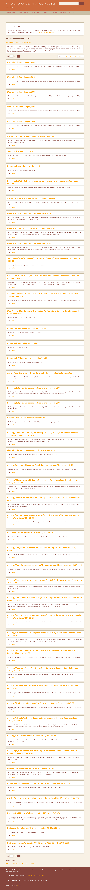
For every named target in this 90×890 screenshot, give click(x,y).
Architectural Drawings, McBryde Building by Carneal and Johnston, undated (39, 373)
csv (10, 863)
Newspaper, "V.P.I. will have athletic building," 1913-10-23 (31, 228)
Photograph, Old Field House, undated (23, 343)
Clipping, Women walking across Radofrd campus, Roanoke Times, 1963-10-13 (40, 465)
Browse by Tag (19, 42)
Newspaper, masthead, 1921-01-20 (29, 213)
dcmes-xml (18, 863)
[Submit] (82, 3)
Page (9, 56)
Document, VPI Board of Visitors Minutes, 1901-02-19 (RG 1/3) (33, 813)
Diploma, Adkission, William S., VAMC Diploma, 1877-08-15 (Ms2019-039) (38, 843)
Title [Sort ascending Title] (66, 56)
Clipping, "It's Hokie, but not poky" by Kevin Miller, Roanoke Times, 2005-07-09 (40, 703)
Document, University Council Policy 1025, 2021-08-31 (30, 533)
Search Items (27, 42)
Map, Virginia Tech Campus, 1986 (21, 122)
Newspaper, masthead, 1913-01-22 (29, 243)
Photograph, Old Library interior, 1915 (23, 166)
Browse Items (11, 12)
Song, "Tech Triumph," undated (20, 151)
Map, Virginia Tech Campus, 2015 (21, 77)
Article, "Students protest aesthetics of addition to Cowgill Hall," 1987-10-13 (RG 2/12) (43, 798)
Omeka (19, 885)
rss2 (32, 863)
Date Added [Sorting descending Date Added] (77, 56)
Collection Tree (46, 12)
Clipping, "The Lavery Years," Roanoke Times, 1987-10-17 (31, 736)
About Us (71, 12)
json (23, 863)
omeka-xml (28, 863)
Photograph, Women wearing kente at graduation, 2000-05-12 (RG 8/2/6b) (38, 783)
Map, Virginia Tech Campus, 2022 (21, 62)
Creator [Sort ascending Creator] (70, 56)
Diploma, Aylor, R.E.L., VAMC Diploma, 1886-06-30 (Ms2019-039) (34, 828)
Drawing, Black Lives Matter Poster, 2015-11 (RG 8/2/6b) (31, 768)
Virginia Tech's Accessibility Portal (45, 32)
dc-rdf (13, 863)
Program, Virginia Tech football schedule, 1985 (27, 418)
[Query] (71, 3)
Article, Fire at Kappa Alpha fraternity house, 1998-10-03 (31, 136)
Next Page (18, 56)
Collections (63, 12)
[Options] (80, 3)
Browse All (10, 42)
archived (14, 69)
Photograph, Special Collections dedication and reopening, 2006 (34, 388)
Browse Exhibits (35, 12)
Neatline (55, 12)
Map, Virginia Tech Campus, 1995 (21, 107)
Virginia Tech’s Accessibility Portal (35, 875)
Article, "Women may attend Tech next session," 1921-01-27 (32, 198)
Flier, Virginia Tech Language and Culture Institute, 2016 (31, 450)
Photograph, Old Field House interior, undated (26, 328)
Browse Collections (23, 12)
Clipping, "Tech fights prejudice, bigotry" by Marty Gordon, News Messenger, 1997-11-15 (44, 565)
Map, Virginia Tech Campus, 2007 (21, 92)
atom (7, 863)
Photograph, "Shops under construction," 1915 (27, 358)
